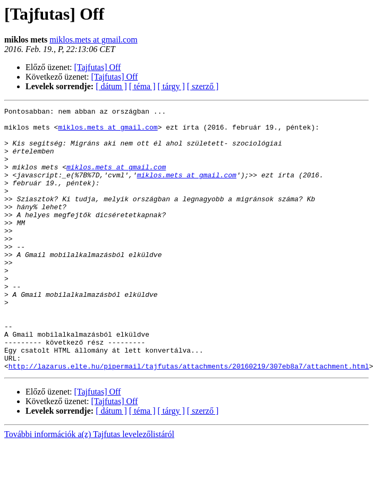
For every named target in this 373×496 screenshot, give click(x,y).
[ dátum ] (111, 86)
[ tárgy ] (171, 86)
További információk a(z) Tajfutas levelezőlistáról (89, 486)
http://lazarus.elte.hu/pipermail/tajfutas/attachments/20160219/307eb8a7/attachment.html (189, 418)
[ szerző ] (203, 86)
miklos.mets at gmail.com (93, 39)
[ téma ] (142, 86)
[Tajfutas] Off (97, 67)
